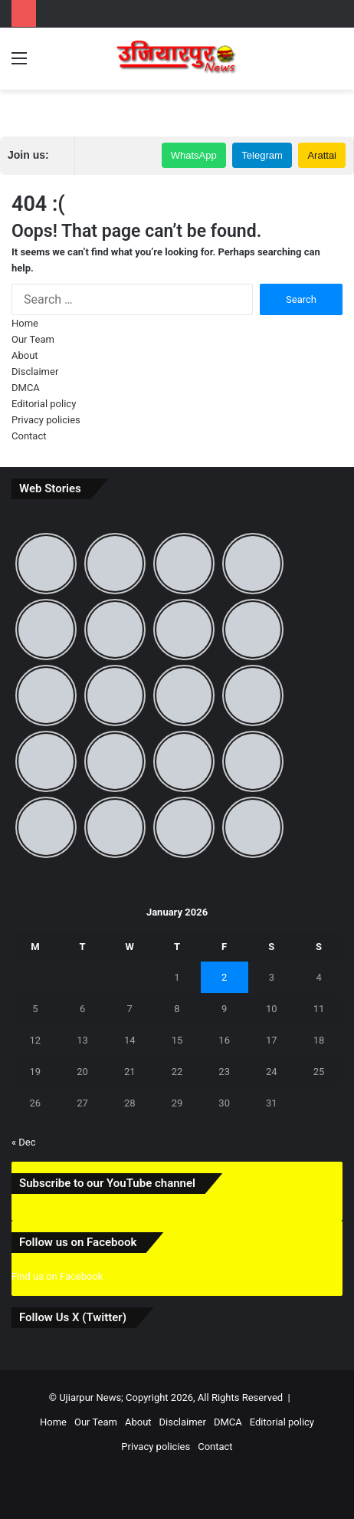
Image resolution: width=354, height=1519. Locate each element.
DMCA (25, 387)
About (24, 355)
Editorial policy (43, 403)
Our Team (32, 339)
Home (24, 323)
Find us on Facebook (57, 1276)
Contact (28, 436)
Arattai (321, 155)
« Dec (23, 1142)
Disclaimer (34, 371)
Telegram (261, 155)
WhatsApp (194, 155)
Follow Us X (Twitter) (72, 1317)
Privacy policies (45, 420)
